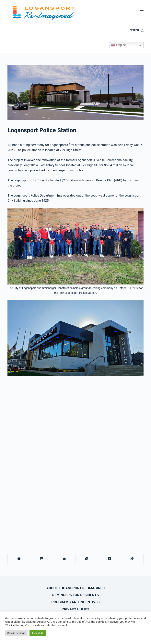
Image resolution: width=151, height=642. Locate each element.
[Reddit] (64, 559)
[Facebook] (19, 559)
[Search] (137, 30)
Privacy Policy (75, 609)
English (119, 45)
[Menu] (142, 12)
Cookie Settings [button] (16, 633)
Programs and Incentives (75, 602)
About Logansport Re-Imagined (75, 588)
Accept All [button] (37, 633)
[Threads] (87, 559)
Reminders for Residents (75, 595)
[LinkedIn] (41, 559)
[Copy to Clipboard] (132, 559)
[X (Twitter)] (109, 559)
